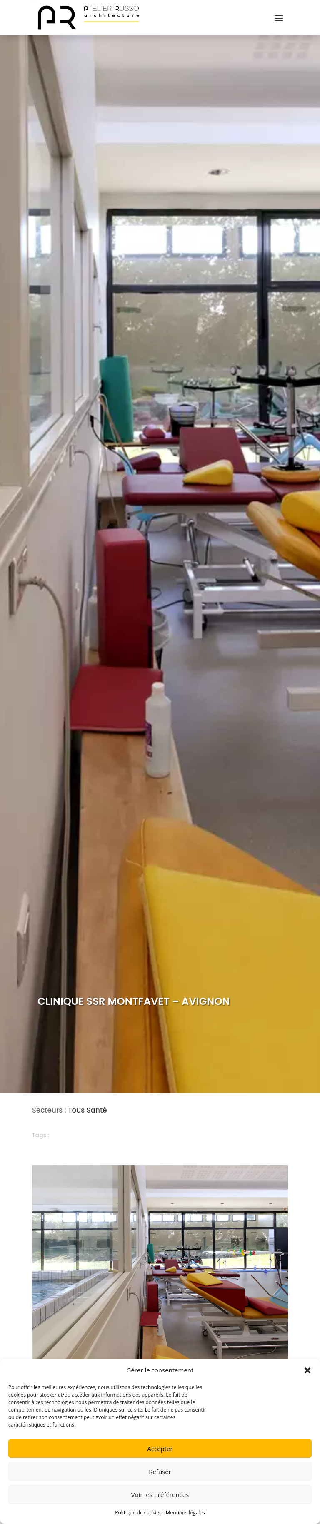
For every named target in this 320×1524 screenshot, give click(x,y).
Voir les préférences (160, 1494)
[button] (307, 1370)
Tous (76, 1110)
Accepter (159, 1448)
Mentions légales (185, 1512)
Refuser (160, 1471)
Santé (97, 1110)
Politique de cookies (138, 1512)
